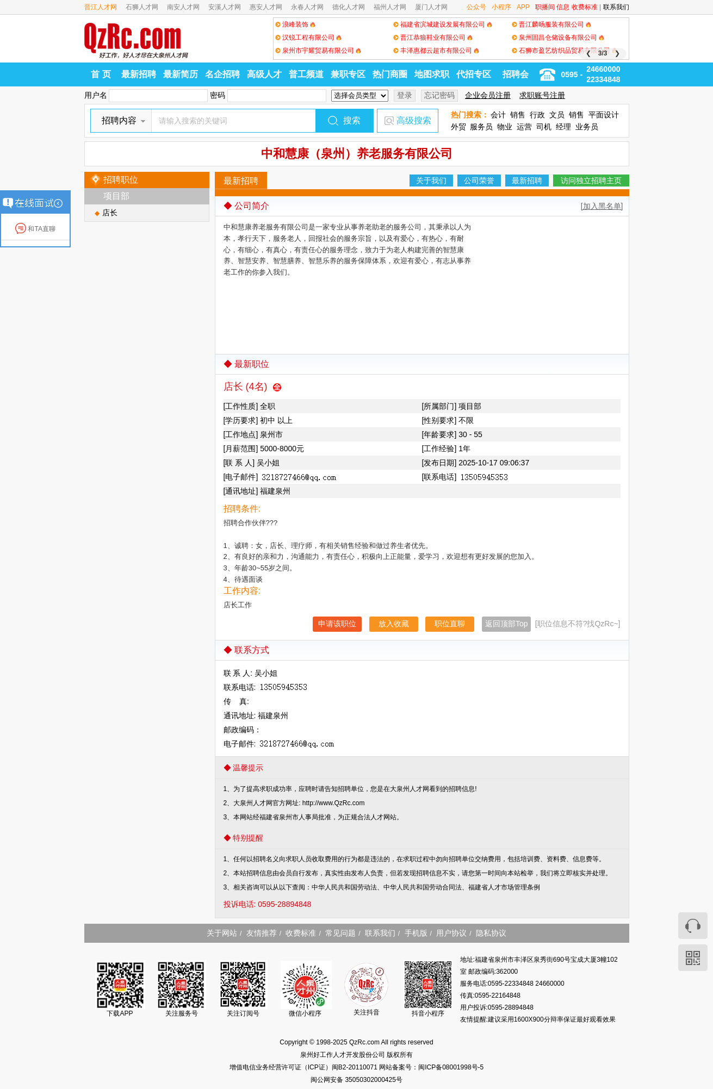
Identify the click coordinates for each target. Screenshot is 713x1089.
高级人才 (264, 74)
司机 (543, 126)
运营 (524, 126)
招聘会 (516, 74)
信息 (562, 7)
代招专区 (473, 74)
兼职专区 (348, 74)
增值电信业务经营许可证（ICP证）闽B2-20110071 (304, 1067)
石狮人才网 (142, 7)
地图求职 (431, 74)
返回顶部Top (506, 623)
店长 (109, 212)
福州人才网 (390, 7)
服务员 (481, 126)
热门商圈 (390, 74)
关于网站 (222, 933)
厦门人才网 (431, 7)
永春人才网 (307, 7)
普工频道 (306, 74)
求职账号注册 (542, 95)
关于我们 (431, 180)
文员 (557, 114)
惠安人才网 (266, 7)
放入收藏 (394, 623)
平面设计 (603, 114)
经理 (563, 126)
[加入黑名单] (602, 206)
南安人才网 (183, 7)
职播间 (545, 7)
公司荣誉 (479, 180)
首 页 (100, 74)
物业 (504, 126)
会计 (498, 114)
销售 (517, 114)
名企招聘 (222, 74)
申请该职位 (337, 623)
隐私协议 (491, 933)
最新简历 (180, 74)
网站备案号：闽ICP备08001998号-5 (431, 1067)
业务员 (586, 126)
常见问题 (340, 933)
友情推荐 (261, 933)
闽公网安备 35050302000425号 (356, 1080)
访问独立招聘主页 (591, 180)
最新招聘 (138, 74)
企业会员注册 (488, 95)
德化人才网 (348, 7)
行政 (537, 114)
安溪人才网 (224, 7)
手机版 (416, 933)
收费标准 (585, 7)
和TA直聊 (35, 229)
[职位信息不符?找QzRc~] (578, 623)
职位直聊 (450, 623)
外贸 (458, 126)
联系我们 (616, 7)
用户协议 (451, 933)
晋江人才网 (100, 7)
